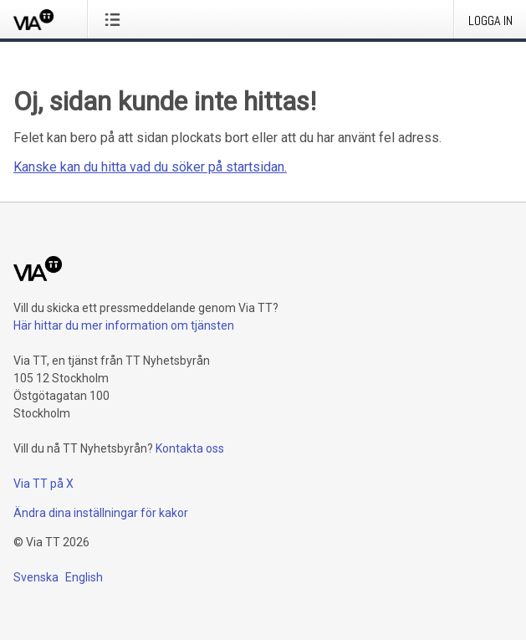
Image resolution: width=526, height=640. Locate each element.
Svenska (36, 577)
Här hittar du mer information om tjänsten (123, 325)
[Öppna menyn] (116, 19)
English (84, 577)
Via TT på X (43, 483)
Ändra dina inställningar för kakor (100, 513)
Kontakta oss (190, 448)
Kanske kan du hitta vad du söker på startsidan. (150, 167)
